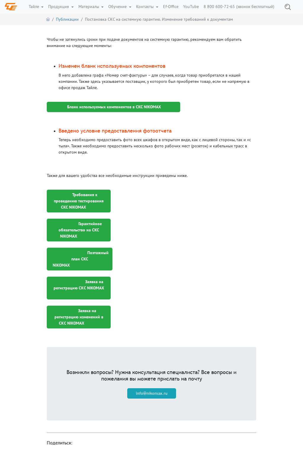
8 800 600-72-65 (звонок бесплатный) (239, 6)
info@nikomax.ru (151, 393)
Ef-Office (170, 6)
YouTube (191, 6)
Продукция (59, 6)
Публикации (67, 19)
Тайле (34, 6)
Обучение (118, 6)
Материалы (89, 6)
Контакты (145, 6)
